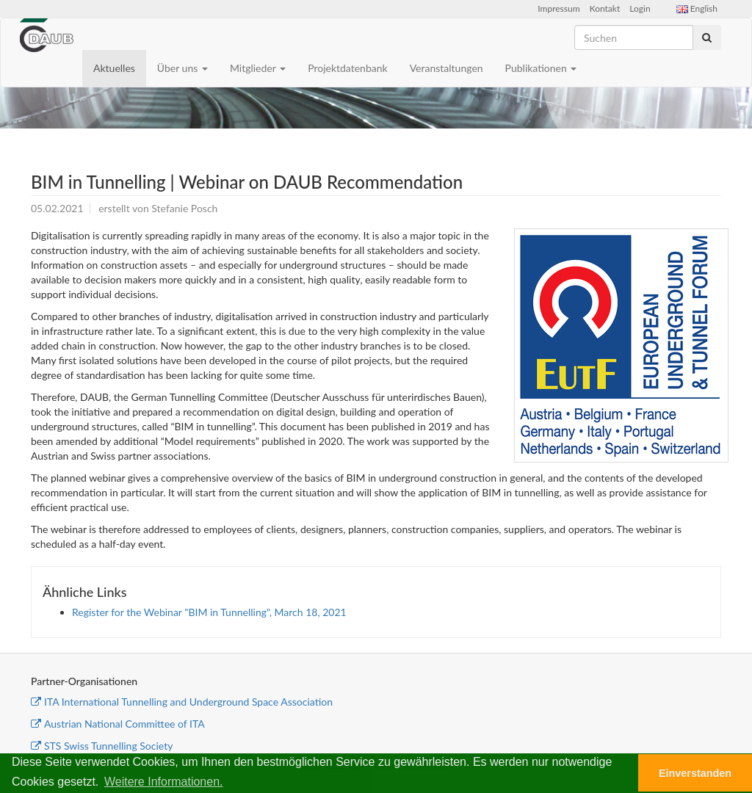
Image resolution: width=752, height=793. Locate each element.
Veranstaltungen (446, 68)
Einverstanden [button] (695, 773)
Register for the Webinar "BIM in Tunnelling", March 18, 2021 (209, 612)
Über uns (182, 68)
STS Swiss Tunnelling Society (102, 745)
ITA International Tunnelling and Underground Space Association (182, 701)
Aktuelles (114, 68)
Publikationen (541, 68)
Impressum (558, 8)
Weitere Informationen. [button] (163, 781)
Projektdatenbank (348, 68)
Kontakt (605, 8)
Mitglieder (258, 68)
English (696, 8)
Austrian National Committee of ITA (118, 723)
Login (639, 8)
